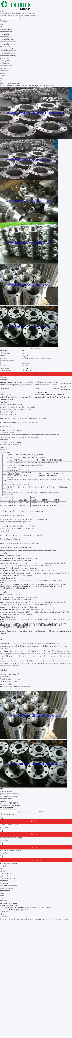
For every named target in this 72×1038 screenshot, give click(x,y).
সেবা (1, 898)
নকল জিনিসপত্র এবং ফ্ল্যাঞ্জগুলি (9, 796)
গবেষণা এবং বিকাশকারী (7, 888)
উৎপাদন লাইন (4, 883)
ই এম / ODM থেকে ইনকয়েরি (8, 886)
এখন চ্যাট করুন (4, 22)
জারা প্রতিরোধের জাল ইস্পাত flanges (11, 838)
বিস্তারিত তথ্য (4, 377)
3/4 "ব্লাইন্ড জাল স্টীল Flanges (9, 863)
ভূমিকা (2, 893)
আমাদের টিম (3, 901)
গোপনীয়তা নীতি (5, 912)
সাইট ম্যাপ (3, 914)
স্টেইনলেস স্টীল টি (5, 876)
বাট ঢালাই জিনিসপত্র (6, 871)
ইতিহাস (2, 896)
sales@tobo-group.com (20, 910)
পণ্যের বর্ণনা (3, 380)
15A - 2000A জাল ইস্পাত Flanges (10, 850)
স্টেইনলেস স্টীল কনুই (6, 873)
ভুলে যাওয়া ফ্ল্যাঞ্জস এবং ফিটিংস (9, 794)
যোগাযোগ (41, 811)
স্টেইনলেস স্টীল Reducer (7, 878)
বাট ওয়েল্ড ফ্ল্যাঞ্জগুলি (6, 791)
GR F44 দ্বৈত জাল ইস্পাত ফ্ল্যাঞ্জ (9, 825)
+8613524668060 (12, 803)
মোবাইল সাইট (4, 917)
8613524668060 (15, 805)
